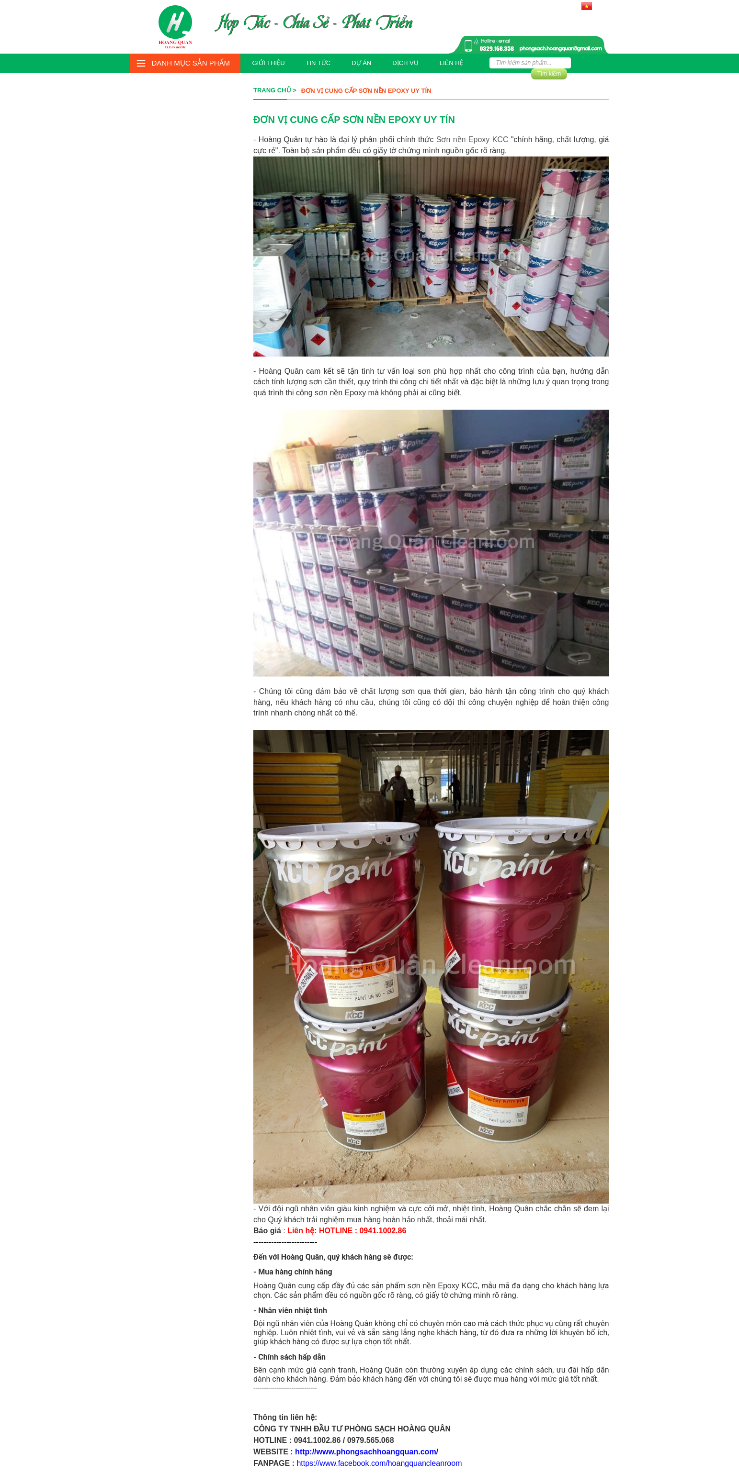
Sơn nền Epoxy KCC (472, 139)
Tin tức (318, 63)
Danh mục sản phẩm (191, 63)
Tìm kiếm (549, 73)
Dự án (361, 63)
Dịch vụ (405, 63)
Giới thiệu (268, 63)
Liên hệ (451, 63)
